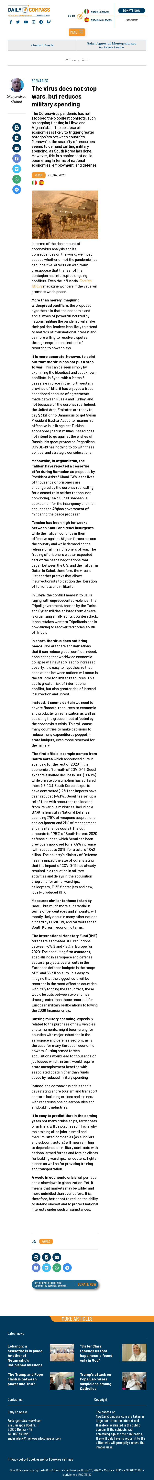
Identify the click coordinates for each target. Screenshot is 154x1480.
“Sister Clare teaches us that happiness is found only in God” (96, 1353)
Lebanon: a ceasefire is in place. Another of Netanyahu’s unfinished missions (25, 1355)
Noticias (101, 20)
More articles (77, 1318)
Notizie (100, 12)
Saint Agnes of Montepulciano (111, 43)
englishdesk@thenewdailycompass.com (34, 1438)
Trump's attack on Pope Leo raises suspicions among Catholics (95, 1381)
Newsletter (132, 20)
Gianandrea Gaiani (17, 99)
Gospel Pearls (42, 45)
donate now (131, 10)
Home (71, 60)
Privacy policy (17, 1459)
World (85, 60)
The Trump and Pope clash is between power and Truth (25, 1379)
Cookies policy (38, 1459)
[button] (76, 32)
